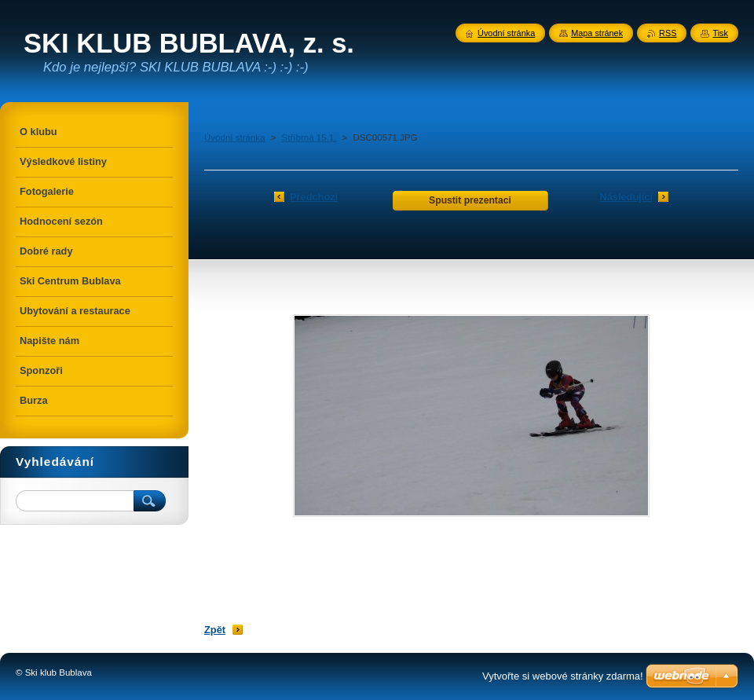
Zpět (214, 630)
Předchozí (314, 197)
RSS (667, 33)
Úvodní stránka (234, 137)
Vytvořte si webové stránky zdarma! (562, 676)
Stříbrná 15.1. (309, 137)
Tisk (720, 33)
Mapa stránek (597, 33)
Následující (626, 197)
